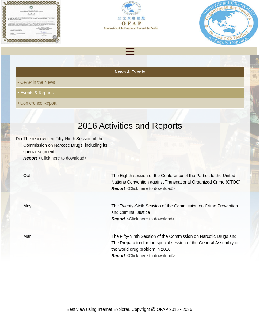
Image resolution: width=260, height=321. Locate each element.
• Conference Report (36, 103)
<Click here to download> (62, 158)
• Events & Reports (35, 92)
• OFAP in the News (36, 82)
